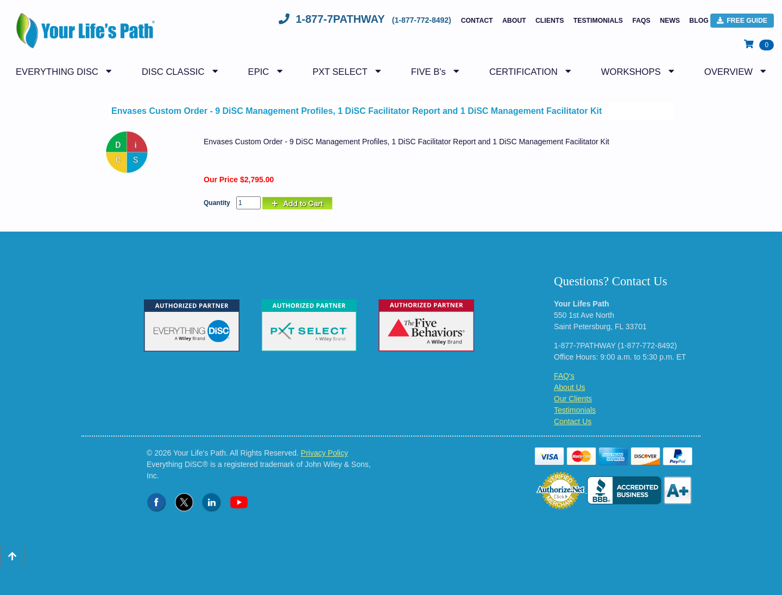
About (514, 20)
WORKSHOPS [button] (631, 72)
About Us (569, 387)
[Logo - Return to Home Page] (82, 36)
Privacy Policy (324, 453)
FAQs (641, 20)
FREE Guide (742, 20)
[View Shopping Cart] (759, 44)
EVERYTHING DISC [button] (57, 72)
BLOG (698, 20)
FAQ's (564, 376)
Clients (549, 20)
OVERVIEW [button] (728, 72)
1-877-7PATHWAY (366, 19)
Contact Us (572, 421)
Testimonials (598, 20)
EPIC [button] (258, 72)
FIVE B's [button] (428, 72)
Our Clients (573, 398)
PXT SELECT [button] (339, 72)
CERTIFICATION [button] (523, 72)
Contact (477, 20)
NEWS (670, 20)
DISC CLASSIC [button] (173, 72)
